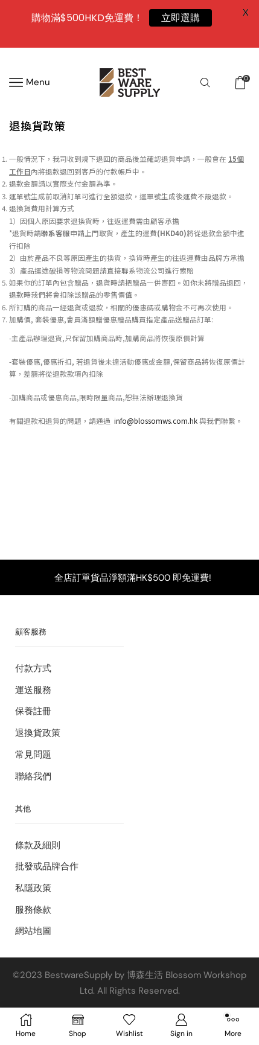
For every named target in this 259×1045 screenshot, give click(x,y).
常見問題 (33, 755)
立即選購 (180, 18)
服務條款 (33, 910)
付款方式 (33, 668)
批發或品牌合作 (46, 866)
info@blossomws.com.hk (155, 420)
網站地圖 (33, 931)
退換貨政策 (37, 733)
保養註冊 (33, 711)
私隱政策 (33, 888)
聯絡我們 (33, 776)
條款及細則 (37, 845)
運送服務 (33, 690)
